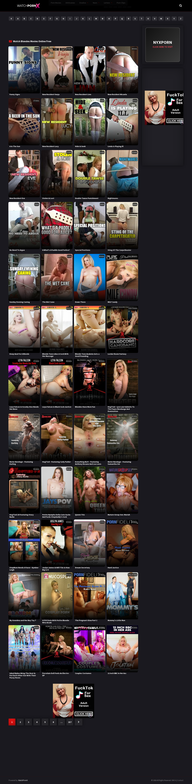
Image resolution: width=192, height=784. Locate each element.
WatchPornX (23, 780)
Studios (69, 5)
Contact (180, 780)
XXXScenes (56, 5)
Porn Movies (42, 5)
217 (69, 722)
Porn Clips (107, 5)
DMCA (174, 780)
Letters (93, 5)
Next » (78, 722)
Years (81, 5)
